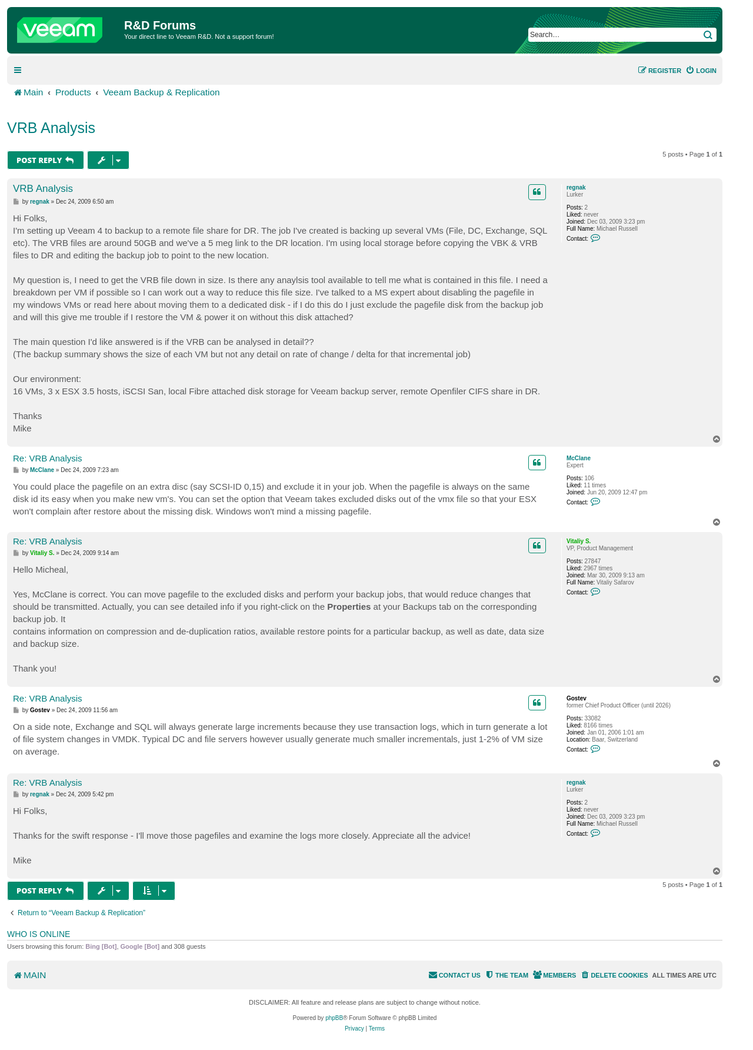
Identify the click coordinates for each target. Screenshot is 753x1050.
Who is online (38, 934)
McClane (579, 458)
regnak (576, 187)
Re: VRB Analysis (47, 458)
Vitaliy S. (579, 541)
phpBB (334, 1018)
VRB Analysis (51, 127)
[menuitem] (701, 71)
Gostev (577, 698)
